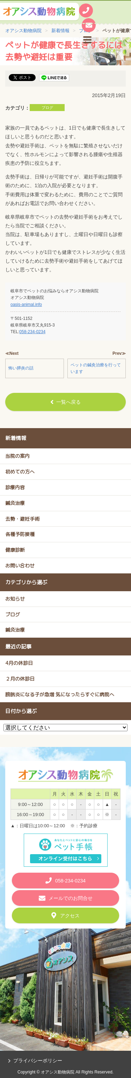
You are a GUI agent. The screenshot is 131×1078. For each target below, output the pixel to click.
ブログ (47, 107)
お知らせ (15, 598)
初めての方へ (20, 471)
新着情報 (15, 438)
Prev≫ (119, 353)
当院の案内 (17, 456)
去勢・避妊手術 (22, 518)
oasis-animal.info (26, 304)
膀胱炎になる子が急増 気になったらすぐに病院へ (59, 694)
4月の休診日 (19, 663)
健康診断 (15, 550)
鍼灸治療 (15, 503)
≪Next (12, 353)
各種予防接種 (20, 534)
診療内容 (15, 487)
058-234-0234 (32, 331)
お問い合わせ (20, 565)
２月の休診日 (20, 678)
